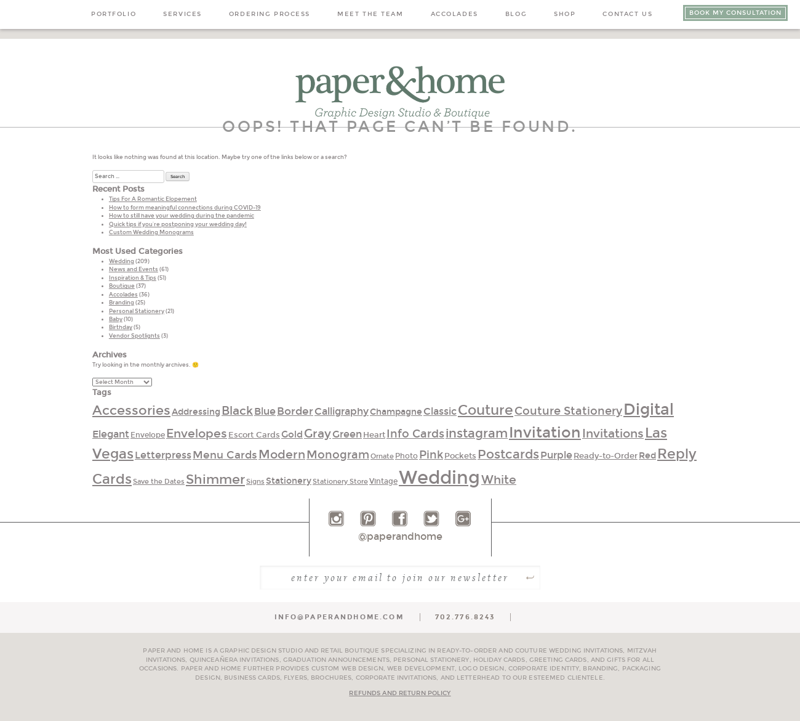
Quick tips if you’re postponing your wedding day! (178, 224)
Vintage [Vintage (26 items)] (383, 481)
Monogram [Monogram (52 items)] (337, 455)
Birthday (120, 327)
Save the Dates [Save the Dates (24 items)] (159, 481)
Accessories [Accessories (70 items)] (131, 410)
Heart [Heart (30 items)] (374, 435)
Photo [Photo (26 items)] (406, 456)
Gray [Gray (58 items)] (317, 433)
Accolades (454, 14)
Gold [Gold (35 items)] (292, 434)
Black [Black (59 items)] (237, 411)
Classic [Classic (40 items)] (440, 411)
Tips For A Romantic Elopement (153, 199)
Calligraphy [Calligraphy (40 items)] (341, 411)
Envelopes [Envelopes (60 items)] (196, 433)
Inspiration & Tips (132, 278)
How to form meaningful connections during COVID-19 (185, 208)
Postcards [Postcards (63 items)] (508, 454)
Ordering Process (269, 14)
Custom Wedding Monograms (151, 232)
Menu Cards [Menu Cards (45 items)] (225, 455)
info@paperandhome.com (339, 617)
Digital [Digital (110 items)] (648, 410)
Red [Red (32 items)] (647, 455)
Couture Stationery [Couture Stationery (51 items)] (568, 411)
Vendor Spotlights (134, 336)
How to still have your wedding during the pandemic (181, 216)
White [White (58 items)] (498, 480)
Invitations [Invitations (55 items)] (613, 434)
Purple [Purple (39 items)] (556, 455)
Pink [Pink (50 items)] (431, 455)
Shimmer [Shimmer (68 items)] (215, 479)
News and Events (133, 269)
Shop (564, 14)
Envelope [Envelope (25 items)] (147, 435)
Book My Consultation (735, 13)
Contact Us (627, 14)
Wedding (121, 261)
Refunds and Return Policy (399, 693)
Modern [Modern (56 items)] (281, 454)
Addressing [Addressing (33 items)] (196, 412)
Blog (516, 14)
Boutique (122, 286)
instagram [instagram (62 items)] (477, 433)
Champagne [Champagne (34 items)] (396, 412)
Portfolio (113, 14)
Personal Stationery (136, 311)
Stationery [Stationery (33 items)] (288, 481)
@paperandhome (400, 536)
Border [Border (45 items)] (295, 411)
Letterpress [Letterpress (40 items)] (163, 455)
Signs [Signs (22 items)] (255, 482)
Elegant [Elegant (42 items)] (110, 434)
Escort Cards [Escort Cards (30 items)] (254, 435)
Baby (115, 319)
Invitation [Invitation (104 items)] (545, 432)
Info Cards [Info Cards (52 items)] (415, 434)
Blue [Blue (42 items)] (265, 411)
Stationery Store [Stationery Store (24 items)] (340, 481)
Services (182, 14)
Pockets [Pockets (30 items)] (460, 456)
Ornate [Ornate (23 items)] (382, 456)
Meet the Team (370, 14)
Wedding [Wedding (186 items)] (439, 478)
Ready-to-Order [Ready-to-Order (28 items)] (606, 455)
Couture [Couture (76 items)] (485, 410)
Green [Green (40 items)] (347, 434)
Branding (121, 302)
